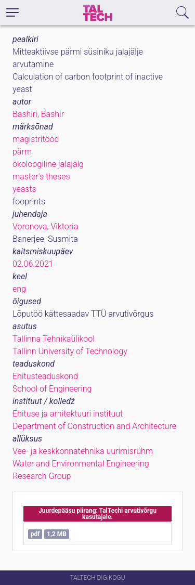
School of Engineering (52, 389)
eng (19, 289)
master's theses (41, 176)
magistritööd (35, 139)
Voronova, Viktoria (45, 226)
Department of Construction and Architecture (94, 426)
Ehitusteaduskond (45, 376)
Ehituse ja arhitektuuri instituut (67, 414)
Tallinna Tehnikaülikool (53, 339)
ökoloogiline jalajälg (48, 164)
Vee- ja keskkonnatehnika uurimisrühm (82, 451)
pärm (22, 152)
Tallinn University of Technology (69, 351)
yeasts (24, 189)
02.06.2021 (33, 264)
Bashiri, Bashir (38, 114)
